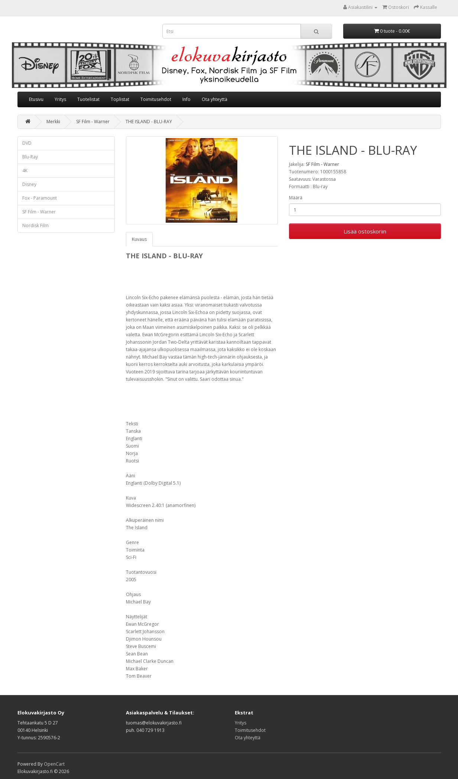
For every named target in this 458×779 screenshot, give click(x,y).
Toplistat (120, 99)
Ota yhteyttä (214, 99)
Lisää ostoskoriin (365, 231)
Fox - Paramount (39, 198)
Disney (29, 184)
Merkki (53, 121)
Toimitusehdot (155, 99)
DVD (27, 143)
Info (186, 99)
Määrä (295, 197)
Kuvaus (139, 239)
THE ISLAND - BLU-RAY (149, 121)
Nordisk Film (35, 225)
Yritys (60, 99)
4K (24, 170)
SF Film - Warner (93, 121)
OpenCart (54, 764)
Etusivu (36, 99)
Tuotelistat (88, 99)
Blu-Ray (30, 157)
